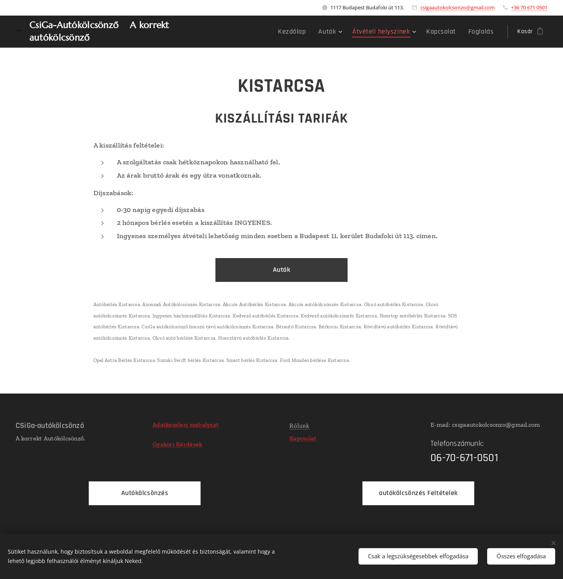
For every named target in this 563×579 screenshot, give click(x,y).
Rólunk (299, 425)
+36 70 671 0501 (529, 7)
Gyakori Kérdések (177, 444)
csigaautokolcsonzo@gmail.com (457, 7)
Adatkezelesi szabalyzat (185, 424)
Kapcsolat (302, 438)
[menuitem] (308, 31)
